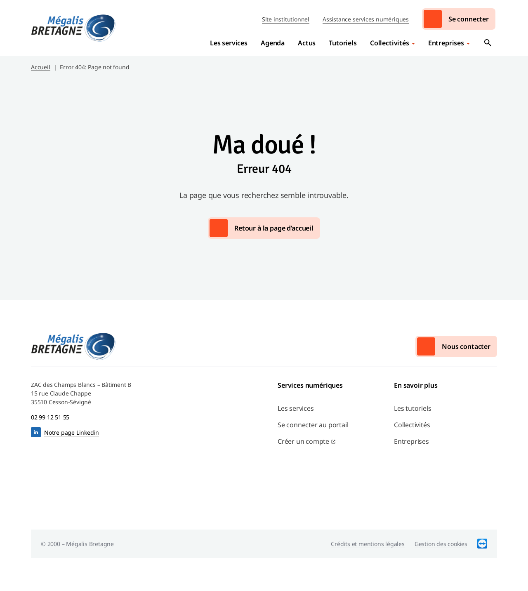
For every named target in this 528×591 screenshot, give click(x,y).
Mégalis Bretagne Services (73, 28)
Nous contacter (466, 346)
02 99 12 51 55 (50, 417)
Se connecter (468, 19)
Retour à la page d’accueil (274, 228)
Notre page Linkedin (71, 432)
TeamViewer (482, 543)
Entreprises (446, 42)
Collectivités (389, 42)
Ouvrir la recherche (488, 43)
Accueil (40, 67)
